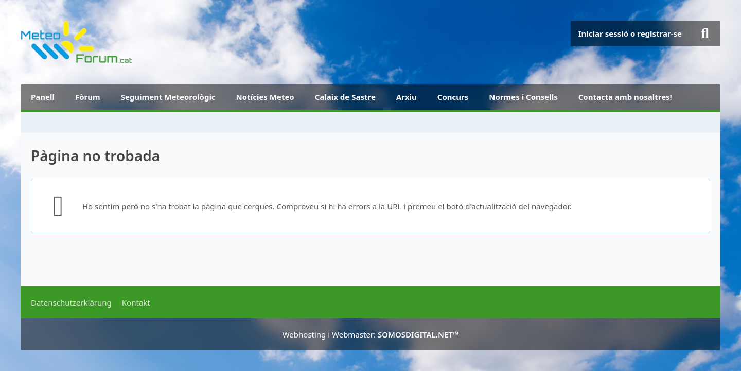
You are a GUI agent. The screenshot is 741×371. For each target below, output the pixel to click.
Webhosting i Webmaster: (371, 334)
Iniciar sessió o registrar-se (630, 33)
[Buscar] (705, 33)
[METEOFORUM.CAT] (76, 42)
